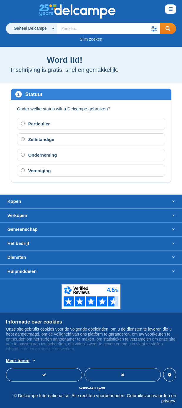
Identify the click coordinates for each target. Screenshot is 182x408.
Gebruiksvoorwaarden (148, 395)
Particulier (35, 123)
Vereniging (36, 170)
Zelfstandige (37, 139)
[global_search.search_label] (108, 28)
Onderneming (39, 154)
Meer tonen (17, 360)
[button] (154, 28)
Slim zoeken (91, 39)
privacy (168, 400)
